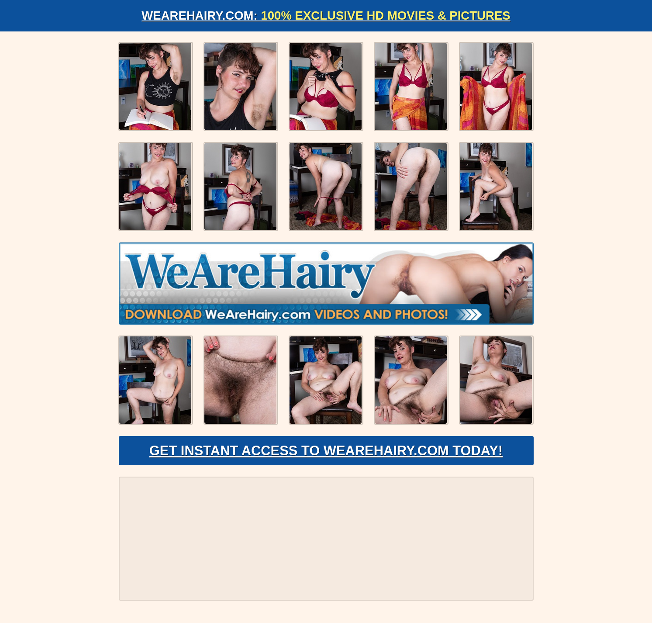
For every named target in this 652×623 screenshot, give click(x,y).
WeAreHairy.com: (326, 15)
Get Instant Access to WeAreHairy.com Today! (326, 452)
